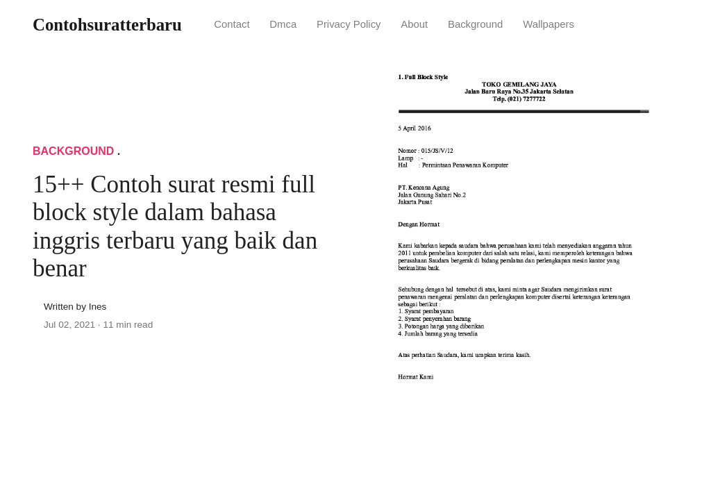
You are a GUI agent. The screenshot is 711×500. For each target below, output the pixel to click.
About (414, 24)
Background (475, 24)
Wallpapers (548, 24)
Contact (231, 24)
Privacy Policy (349, 24)
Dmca (282, 24)
